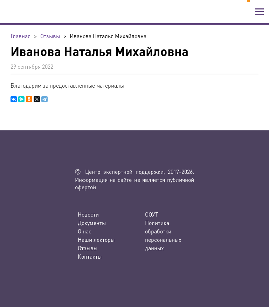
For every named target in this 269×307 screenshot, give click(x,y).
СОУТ (151, 214)
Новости (88, 214)
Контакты (90, 256)
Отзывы (87, 248)
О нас (84, 231)
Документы (92, 222)
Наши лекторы (96, 239)
